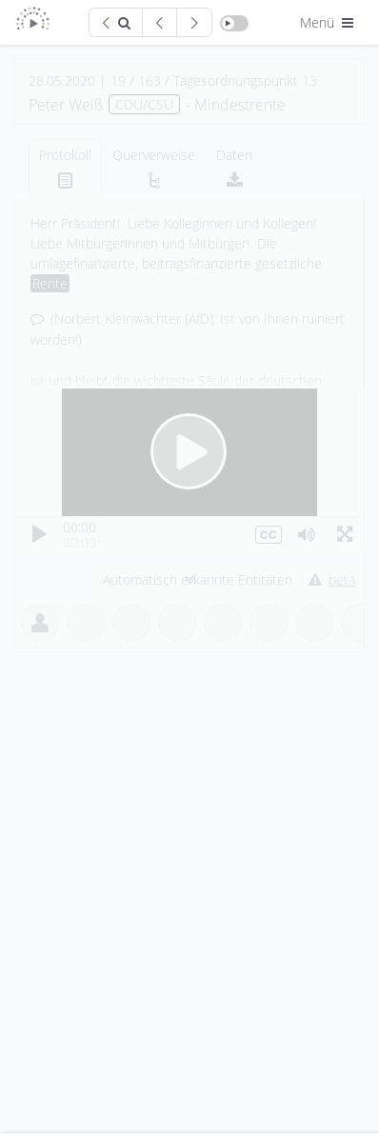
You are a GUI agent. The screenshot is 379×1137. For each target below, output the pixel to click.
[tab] (65, 167)
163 (149, 80)
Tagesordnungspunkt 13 (245, 80)
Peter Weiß (66, 104)
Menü (328, 22)
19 (118, 80)
